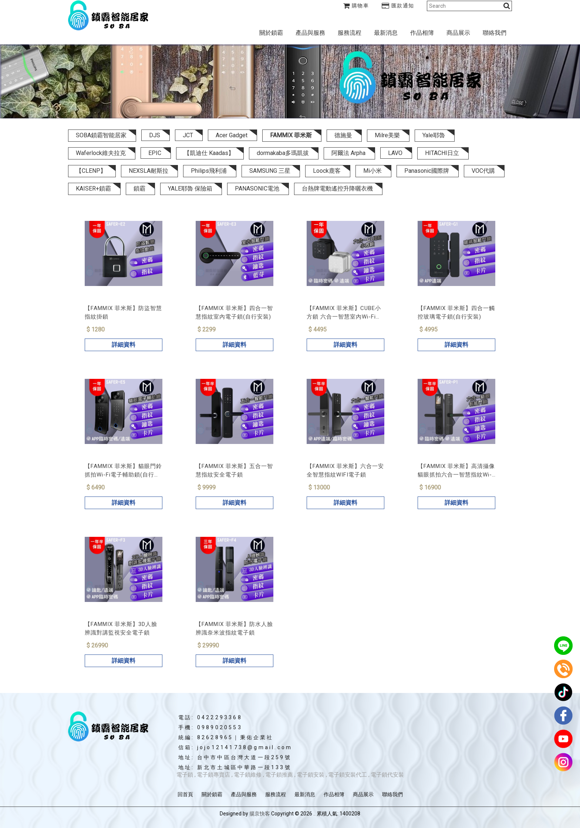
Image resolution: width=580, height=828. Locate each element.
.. (314, 814)
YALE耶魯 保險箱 (190, 188)
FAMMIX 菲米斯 (291, 135)
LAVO (395, 152)
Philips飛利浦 (209, 170)
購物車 (356, 6)
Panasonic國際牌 (426, 170)
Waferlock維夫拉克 (101, 152)
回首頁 (185, 794)
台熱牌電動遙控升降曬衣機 (337, 188)
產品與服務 (310, 32)
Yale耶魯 (433, 135)
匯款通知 (398, 6)
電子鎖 (184, 774)
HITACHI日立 (442, 152)
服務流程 (349, 32)
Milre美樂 (387, 135)
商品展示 (458, 32)
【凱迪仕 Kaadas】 (209, 152)
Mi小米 (372, 170)
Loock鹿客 (327, 170)
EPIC (154, 152)
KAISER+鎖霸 (93, 188)
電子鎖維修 (248, 774)
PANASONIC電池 (257, 188)
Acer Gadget (231, 135)
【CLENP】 (91, 170)
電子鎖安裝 (310, 774)
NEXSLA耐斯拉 (148, 170)
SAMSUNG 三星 (269, 170)
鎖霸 (139, 188)
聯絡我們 (494, 32)
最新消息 (386, 32)
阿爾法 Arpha (348, 152)
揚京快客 (259, 814)
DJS (154, 135)
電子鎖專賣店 (213, 774)
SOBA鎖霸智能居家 (101, 135)
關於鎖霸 (271, 32)
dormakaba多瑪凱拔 (283, 152)
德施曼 (343, 135)
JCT (188, 135)
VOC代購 (483, 170)
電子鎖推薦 (279, 774)
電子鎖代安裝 (387, 774)
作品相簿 (422, 32)
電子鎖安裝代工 (347, 774)
